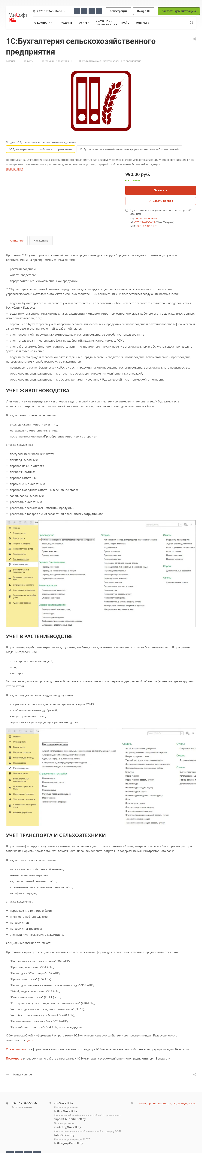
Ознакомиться (16, 1049)
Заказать (160, 190)
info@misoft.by (63, 1103)
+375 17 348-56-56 (49, 11)
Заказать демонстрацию (179, 11)
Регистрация (118, 11)
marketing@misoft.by (67, 1127)
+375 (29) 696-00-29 (144, 222)
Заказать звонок (21, 1107)
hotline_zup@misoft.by (68, 1143)
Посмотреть (14, 1058)
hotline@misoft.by (65, 1111)
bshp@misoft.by (64, 1135)
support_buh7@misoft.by (70, 1119)
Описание (16, 240)
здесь (30, 1040)
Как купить (41, 240)
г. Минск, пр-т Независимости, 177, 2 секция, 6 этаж (166, 1103)
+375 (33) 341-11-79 (146, 226)
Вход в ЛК (143, 11)
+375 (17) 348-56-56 (146, 218)
